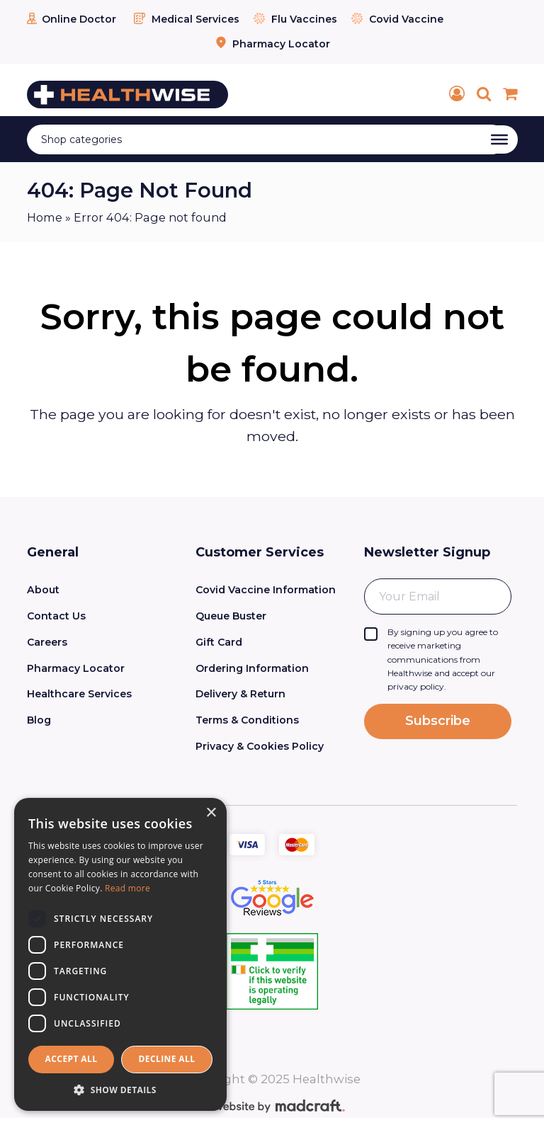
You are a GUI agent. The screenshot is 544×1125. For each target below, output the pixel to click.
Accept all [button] (71, 1059)
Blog (39, 720)
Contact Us (56, 616)
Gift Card (219, 642)
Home (44, 217)
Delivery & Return (240, 693)
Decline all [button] (167, 1059)
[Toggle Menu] (499, 139)
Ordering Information (252, 668)
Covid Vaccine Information (266, 589)
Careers (47, 642)
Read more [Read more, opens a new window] (127, 888)
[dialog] (120, 954)
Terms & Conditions (247, 720)
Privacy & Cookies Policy (260, 746)
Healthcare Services (79, 693)
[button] (120, 1090)
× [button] (210, 813)
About (43, 589)
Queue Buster (231, 616)
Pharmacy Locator (272, 44)
